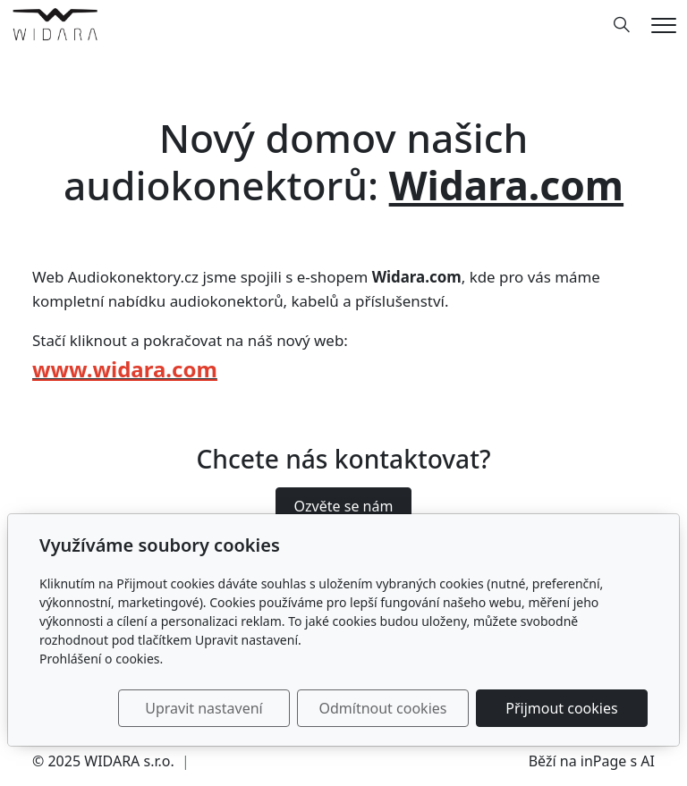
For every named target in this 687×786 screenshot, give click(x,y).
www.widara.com (124, 369)
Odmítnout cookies (382, 708)
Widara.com (506, 185)
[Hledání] (621, 25)
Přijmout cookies (561, 708)
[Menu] (663, 25)
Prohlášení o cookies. (101, 658)
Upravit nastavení (203, 708)
